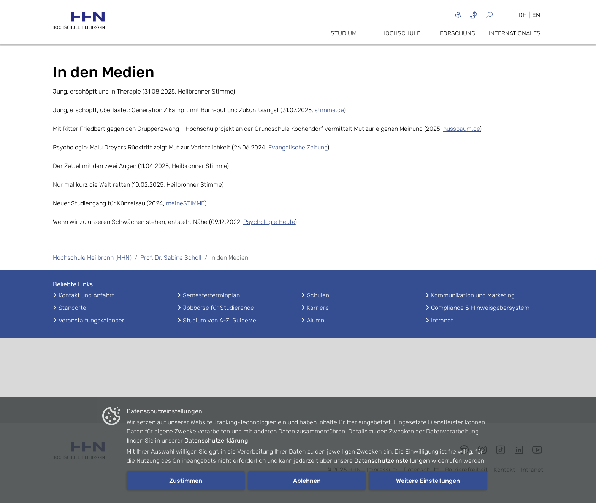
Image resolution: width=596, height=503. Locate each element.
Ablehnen (307, 480)
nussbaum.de (461, 128)
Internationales (515, 33)
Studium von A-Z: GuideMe (219, 320)
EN (536, 15)
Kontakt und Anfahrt (86, 295)
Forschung (458, 33)
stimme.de (329, 110)
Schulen (318, 295)
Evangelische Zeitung (297, 147)
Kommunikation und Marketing (473, 295)
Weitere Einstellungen (428, 480)
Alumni (316, 320)
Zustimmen (185, 480)
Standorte (72, 307)
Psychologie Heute (269, 221)
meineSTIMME (185, 203)
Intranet (442, 320)
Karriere (318, 307)
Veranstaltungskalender (91, 320)
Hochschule (400, 33)
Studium (344, 33)
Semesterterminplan (211, 295)
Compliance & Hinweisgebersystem (480, 307)
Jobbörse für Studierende (218, 307)
